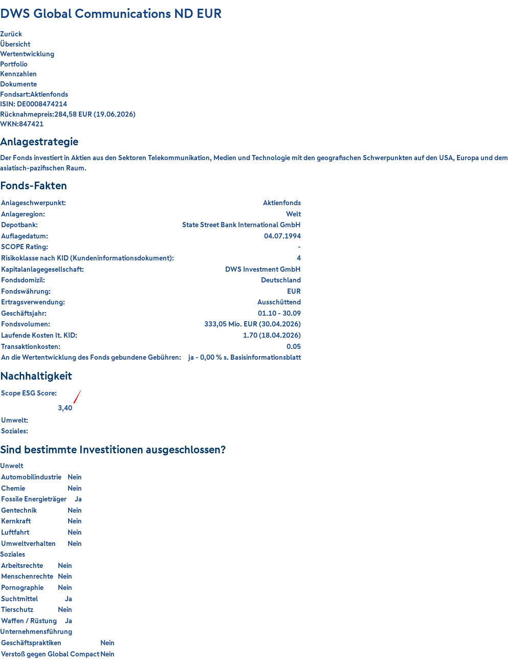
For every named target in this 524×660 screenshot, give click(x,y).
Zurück (11, 34)
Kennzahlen (18, 74)
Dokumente (18, 84)
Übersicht (15, 44)
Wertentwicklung (27, 54)
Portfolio (14, 64)
